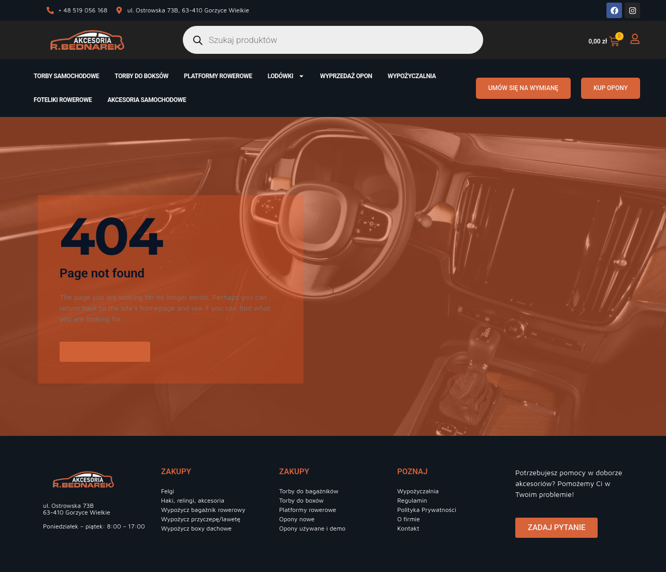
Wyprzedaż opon (346, 76)
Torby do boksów (141, 76)
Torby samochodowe (66, 76)
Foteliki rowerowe (63, 100)
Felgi (167, 491)
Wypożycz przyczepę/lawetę (200, 519)
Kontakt (408, 528)
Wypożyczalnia (412, 76)
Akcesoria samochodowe (146, 100)
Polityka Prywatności (426, 510)
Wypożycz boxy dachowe (196, 528)
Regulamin (412, 500)
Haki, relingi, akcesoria (192, 500)
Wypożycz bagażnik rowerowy (203, 510)
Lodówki (286, 76)
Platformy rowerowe (218, 76)
